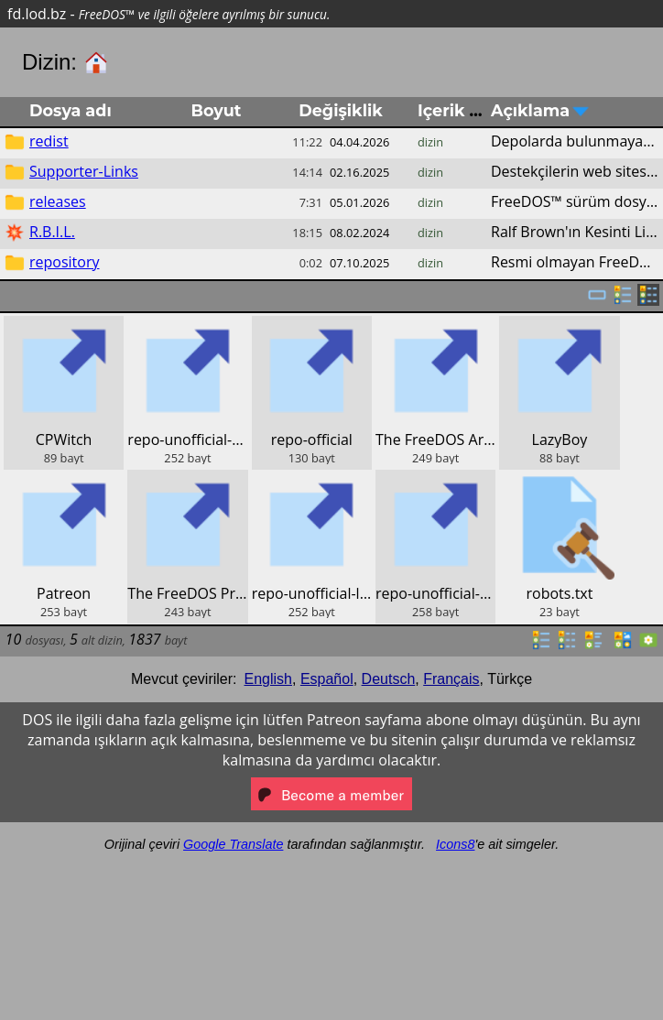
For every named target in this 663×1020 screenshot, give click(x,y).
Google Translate (233, 844)
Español (326, 679)
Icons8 (455, 844)
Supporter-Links (83, 171)
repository (64, 262)
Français (451, 679)
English (268, 679)
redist (49, 141)
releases (57, 201)
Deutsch (389, 679)
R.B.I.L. (52, 232)
